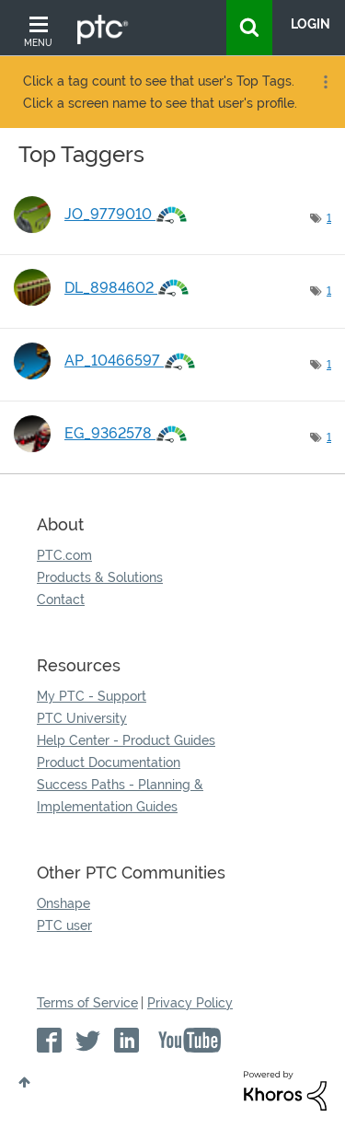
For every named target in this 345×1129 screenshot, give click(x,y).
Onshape (63, 903)
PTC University (82, 718)
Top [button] (24, 1082)
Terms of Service (87, 1002)
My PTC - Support (91, 696)
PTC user (64, 925)
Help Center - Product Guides (126, 740)
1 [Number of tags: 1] (329, 218)
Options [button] (323, 82)
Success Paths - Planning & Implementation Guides (120, 795)
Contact (61, 599)
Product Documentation (108, 762)
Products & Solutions (100, 577)
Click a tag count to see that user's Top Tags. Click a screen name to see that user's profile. (160, 92)
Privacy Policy (190, 1002)
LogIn (310, 24)
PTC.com (64, 555)
